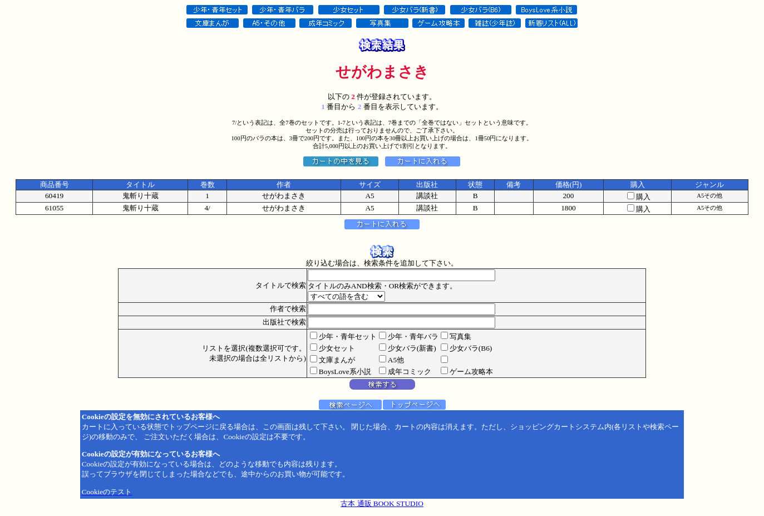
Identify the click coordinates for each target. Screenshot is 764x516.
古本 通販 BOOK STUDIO (382, 503)
